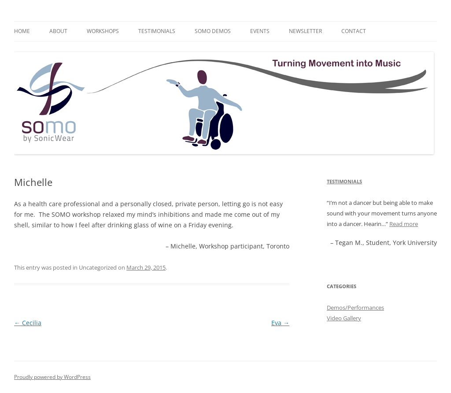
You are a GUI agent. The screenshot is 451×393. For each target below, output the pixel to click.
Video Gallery (344, 318)
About (58, 31)
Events (260, 31)
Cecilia (27, 323)
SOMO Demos (213, 31)
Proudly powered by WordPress (52, 377)
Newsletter (305, 31)
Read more (403, 224)
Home (22, 31)
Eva (280, 323)
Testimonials (156, 31)
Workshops (103, 31)
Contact (353, 31)
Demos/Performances (355, 307)
